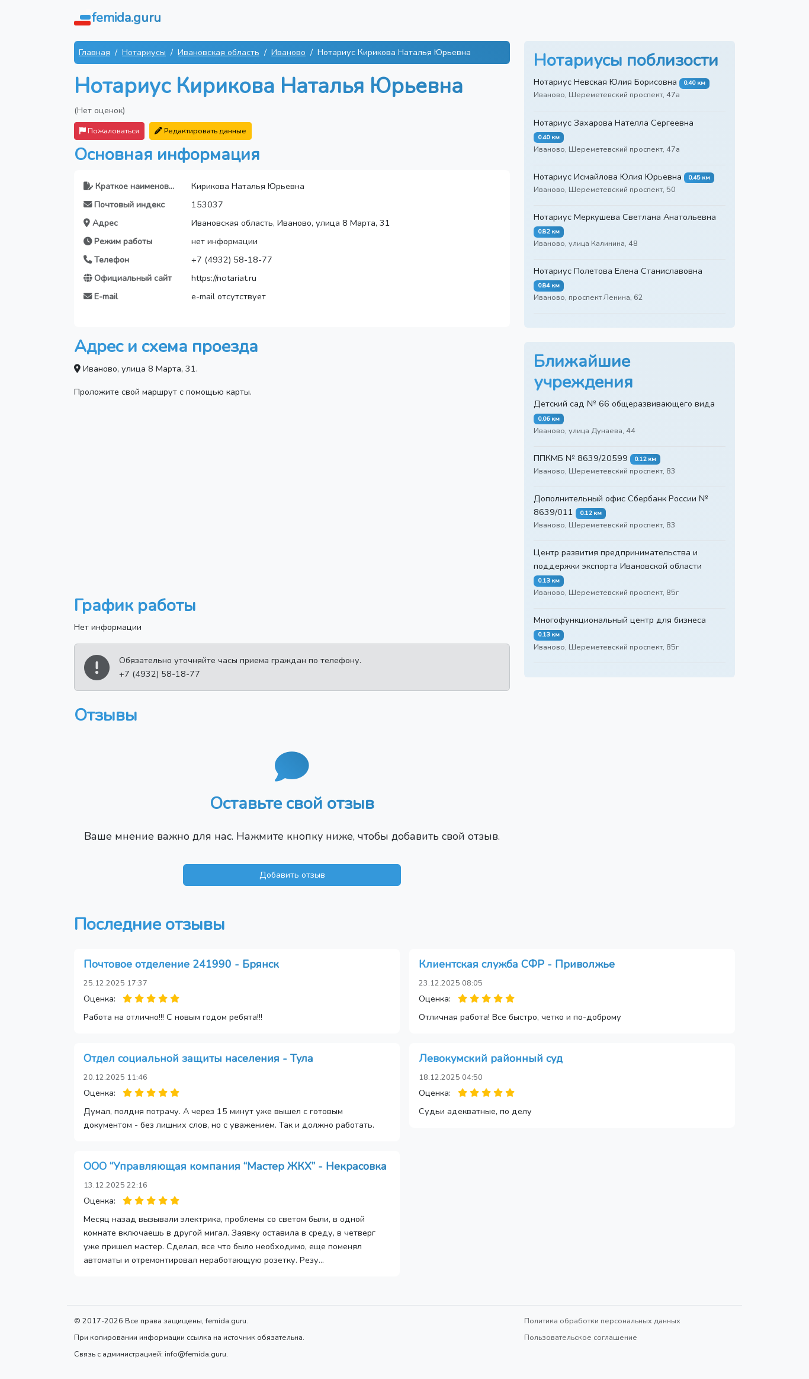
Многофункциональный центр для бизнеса (620, 620)
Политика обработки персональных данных (602, 1321)
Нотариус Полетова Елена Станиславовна (618, 271)
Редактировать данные (200, 131)
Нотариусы (144, 52)
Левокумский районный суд (491, 1058)
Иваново (288, 52)
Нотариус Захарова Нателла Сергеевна (614, 123)
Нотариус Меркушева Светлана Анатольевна (625, 217)
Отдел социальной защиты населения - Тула (198, 1058)
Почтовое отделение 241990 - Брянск (181, 964)
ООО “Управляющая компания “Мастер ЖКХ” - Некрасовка (235, 1166)
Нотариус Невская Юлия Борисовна (605, 82)
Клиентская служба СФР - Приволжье (517, 964)
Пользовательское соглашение (580, 1337)
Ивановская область (218, 52)
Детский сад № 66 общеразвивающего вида (624, 403)
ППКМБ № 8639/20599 (581, 458)
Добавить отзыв (292, 875)
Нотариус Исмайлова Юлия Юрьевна (608, 177)
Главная (94, 52)
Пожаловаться (109, 131)
